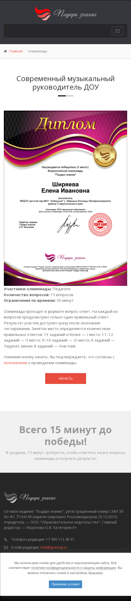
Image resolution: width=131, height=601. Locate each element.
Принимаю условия (65, 584)
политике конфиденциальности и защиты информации (73, 568)
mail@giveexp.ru (53, 547)
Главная (16, 51)
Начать (65, 378)
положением (15, 362)
